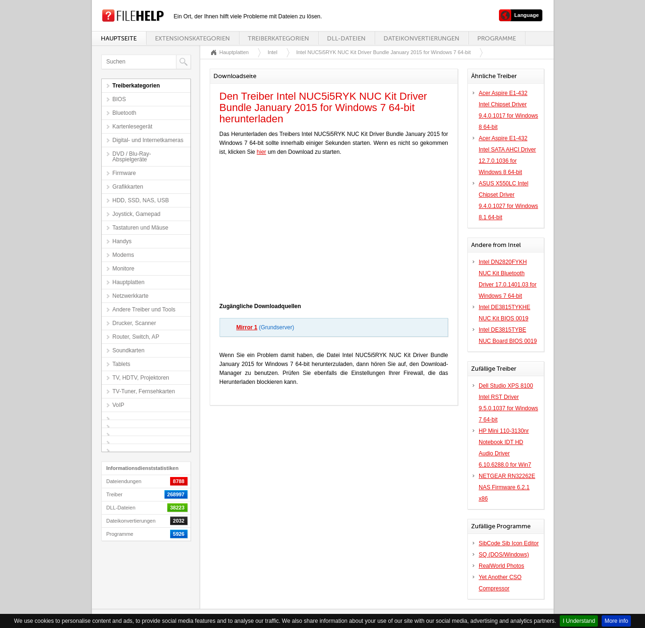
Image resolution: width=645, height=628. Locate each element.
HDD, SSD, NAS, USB (141, 200)
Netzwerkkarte (131, 296)
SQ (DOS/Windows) (504, 554)
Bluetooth (125, 113)
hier (261, 152)
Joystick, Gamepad (137, 214)
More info (616, 621)
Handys (122, 241)
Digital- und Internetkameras (148, 140)
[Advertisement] (333, 231)
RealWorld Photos (501, 566)
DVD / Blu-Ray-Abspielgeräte (132, 157)
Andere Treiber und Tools (144, 309)
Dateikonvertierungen (421, 38)
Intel (273, 52)
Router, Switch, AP (136, 337)
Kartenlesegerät (133, 126)
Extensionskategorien (192, 38)
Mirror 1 (247, 327)
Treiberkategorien (278, 38)
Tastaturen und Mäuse (141, 227)
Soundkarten (129, 350)
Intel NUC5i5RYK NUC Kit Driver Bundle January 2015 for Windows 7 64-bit (383, 52)
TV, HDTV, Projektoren (141, 377)
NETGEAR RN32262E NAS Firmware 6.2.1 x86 (507, 487)
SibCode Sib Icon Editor (509, 543)
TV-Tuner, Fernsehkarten (144, 391)
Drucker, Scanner (134, 323)
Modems (123, 255)
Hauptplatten (129, 282)
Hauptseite (119, 38)
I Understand (579, 621)
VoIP (118, 405)
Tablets (122, 364)
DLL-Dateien (346, 38)
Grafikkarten (128, 186)
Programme (496, 38)
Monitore (124, 268)
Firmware (124, 173)
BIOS (119, 99)
